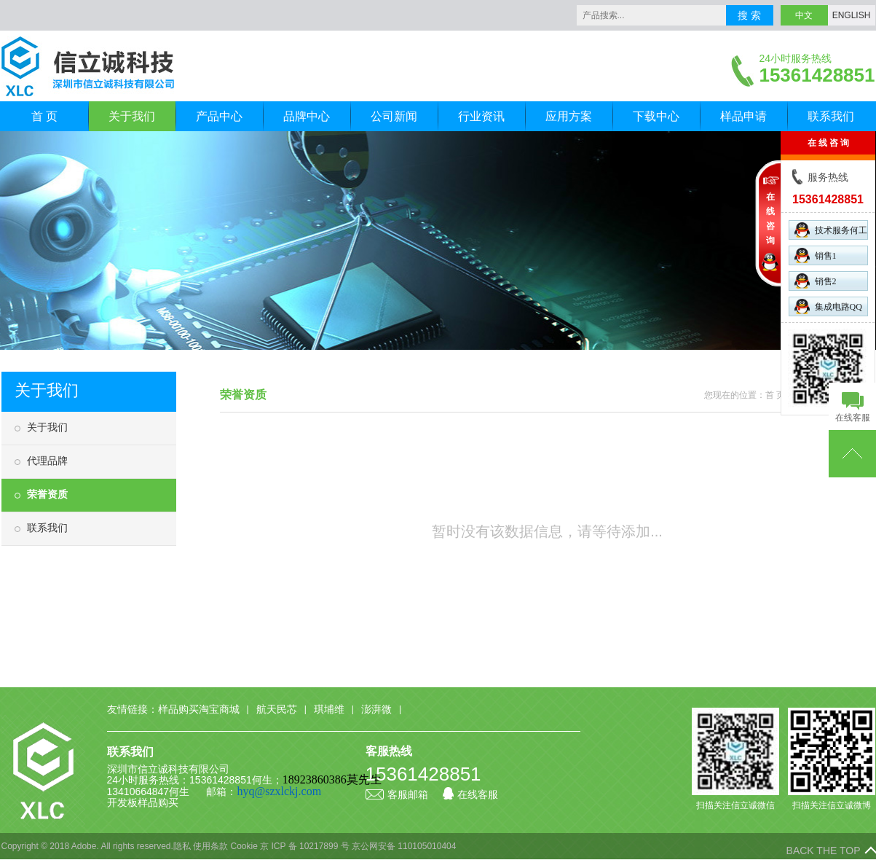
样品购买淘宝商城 (199, 709)
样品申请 (743, 116)
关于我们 (131, 116)
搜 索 (749, 15)
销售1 (815, 255)
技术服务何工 (830, 230)
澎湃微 (376, 709)
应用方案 (568, 116)
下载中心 (656, 116)
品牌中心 (306, 116)
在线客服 (470, 794)
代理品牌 (47, 460)
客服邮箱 (397, 794)
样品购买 (158, 802)
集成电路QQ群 (828, 307)
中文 (804, 15)
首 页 (44, 116)
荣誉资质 (47, 494)
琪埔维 (329, 709)
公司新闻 (394, 116)
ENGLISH (851, 15)
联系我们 (831, 116)
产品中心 (219, 116)
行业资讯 (481, 116)
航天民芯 (276, 709)
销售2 (815, 281)
